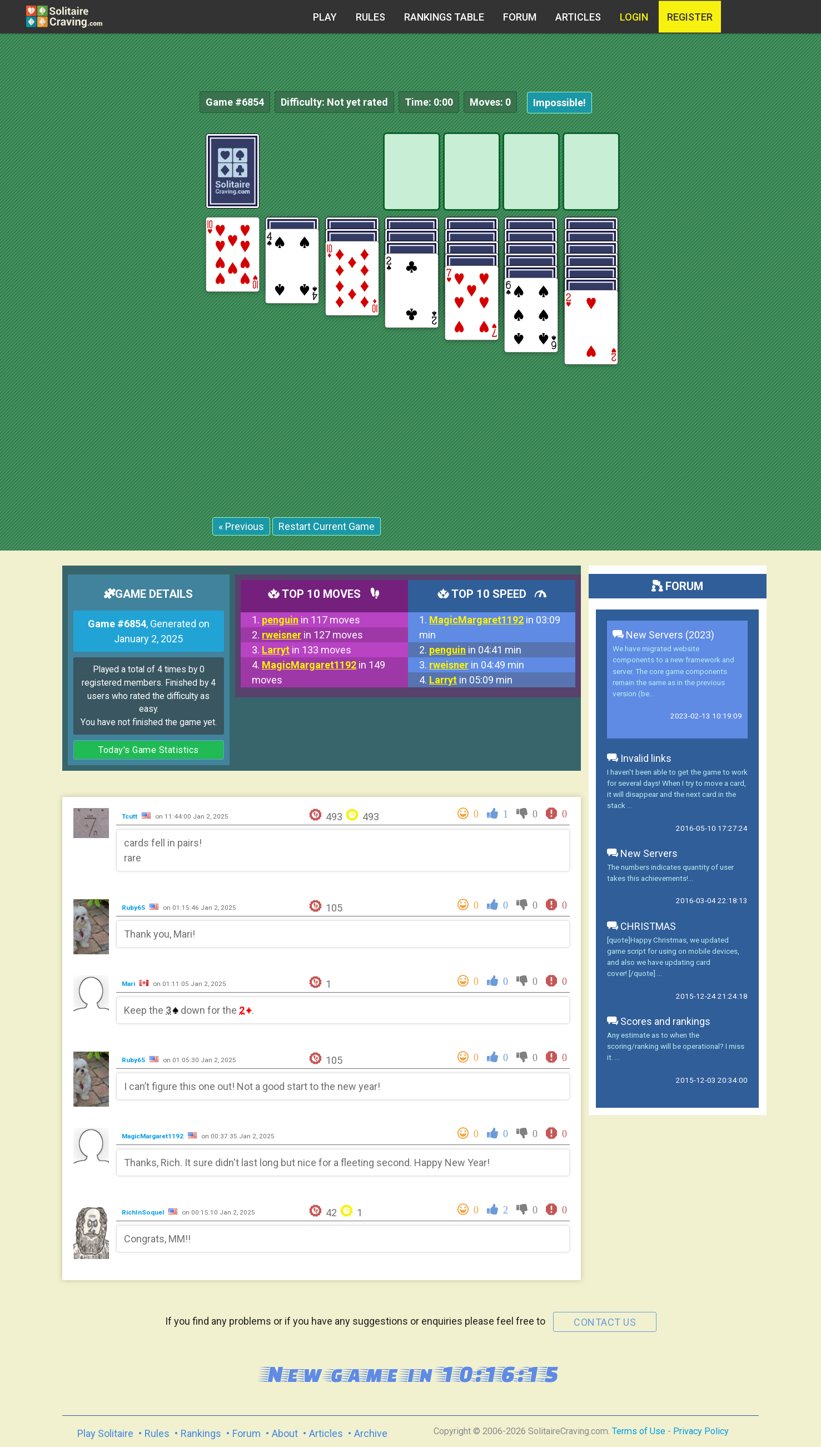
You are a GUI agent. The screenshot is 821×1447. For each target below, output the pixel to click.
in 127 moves (312, 635)
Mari (129, 984)
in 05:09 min (470, 680)
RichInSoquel (144, 1212)
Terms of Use (638, 1431)
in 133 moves (306, 650)
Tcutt (130, 816)
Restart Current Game (326, 526)
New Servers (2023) (663, 635)
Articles (578, 17)
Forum (519, 17)
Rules (370, 17)
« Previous (241, 526)
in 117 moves (311, 620)
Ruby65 (134, 907)
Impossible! (559, 102)
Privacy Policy (701, 1431)
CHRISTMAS (641, 926)
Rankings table (444, 17)
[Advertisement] (737, 300)
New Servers (642, 853)
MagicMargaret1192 (153, 1136)
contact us (605, 1322)
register (690, 17)
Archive (370, 1433)
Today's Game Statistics (148, 750)
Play (325, 17)
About (285, 1433)
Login (634, 17)
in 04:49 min (476, 665)
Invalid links (639, 758)
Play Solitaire (105, 1433)
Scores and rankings (658, 1021)
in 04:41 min (475, 650)
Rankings (201, 1433)
